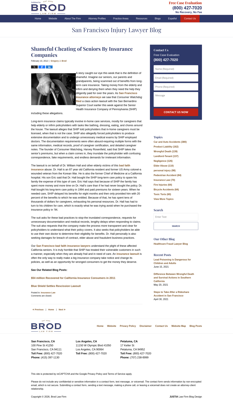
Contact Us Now (176, 112)
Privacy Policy (128, 326)
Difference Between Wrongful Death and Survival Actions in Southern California (174, 277)
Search (176, 226)
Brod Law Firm (58, 396)
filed (78, 101)
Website (53, 18)
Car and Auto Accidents (170, 142)
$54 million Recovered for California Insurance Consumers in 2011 (73, 278)
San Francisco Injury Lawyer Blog (48, 7)
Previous (38, 309)
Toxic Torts (162, 194)
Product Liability (166, 146)
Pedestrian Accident (167, 175)
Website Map (178, 326)
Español (172, 18)
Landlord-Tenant (166, 156)
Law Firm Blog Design (186, 396)
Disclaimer (146, 326)
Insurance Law (48, 292)
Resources (141, 18)
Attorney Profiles (97, 18)
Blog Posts (195, 326)
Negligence (163, 161)
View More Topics (164, 199)
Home (38, 18)
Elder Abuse (164, 165)
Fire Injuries (163, 185)
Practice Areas (121, 18)
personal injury (165, 170)
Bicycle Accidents (166, 189)
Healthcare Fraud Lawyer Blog (171, 244)
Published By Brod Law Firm (185, 7)
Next (62, 309)
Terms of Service (116, 374)
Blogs (158, 18)
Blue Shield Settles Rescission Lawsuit (56, 286)
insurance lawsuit (127, 253)
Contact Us (190, 18)
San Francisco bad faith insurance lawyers (63, 245)
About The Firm (72, 18)
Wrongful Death (166, 151)
